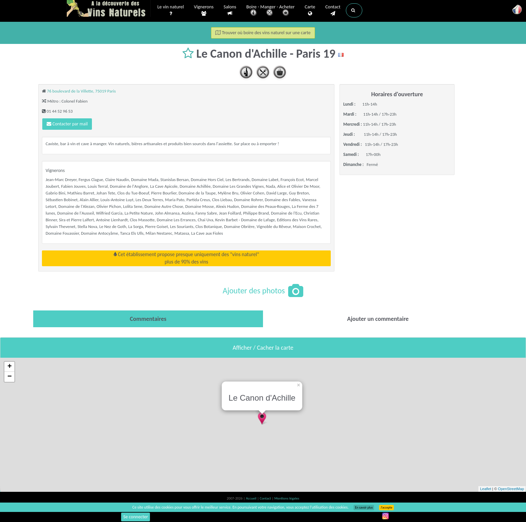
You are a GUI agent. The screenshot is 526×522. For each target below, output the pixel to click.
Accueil (251, 498)
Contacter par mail (67, 124)
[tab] (148, 318)
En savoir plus (364, 508)
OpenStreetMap (511, 489)
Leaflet (485, 489)
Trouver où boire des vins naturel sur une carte (263, 33)
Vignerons (204, 10)
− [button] (9, 377)
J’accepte (386, 508)
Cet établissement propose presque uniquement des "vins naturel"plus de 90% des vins (186, 258)
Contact (332, 10)
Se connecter (135, 517)
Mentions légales (286, 498)
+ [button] (9, 367)
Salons (230, 10)
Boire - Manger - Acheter (270, 10)
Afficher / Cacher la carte (263, 347)
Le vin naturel (170, 10)
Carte (310, 10)
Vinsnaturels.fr (109, 9)
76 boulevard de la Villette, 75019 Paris (81, 91)
